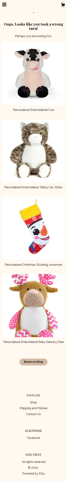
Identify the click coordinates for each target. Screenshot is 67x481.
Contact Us (33, 414)
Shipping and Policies (34, 408)
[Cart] (63, 5)
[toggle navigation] (4, 4)
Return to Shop (33, 361)
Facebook (33, 438)
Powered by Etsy (33, 473)
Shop (33, 402)
